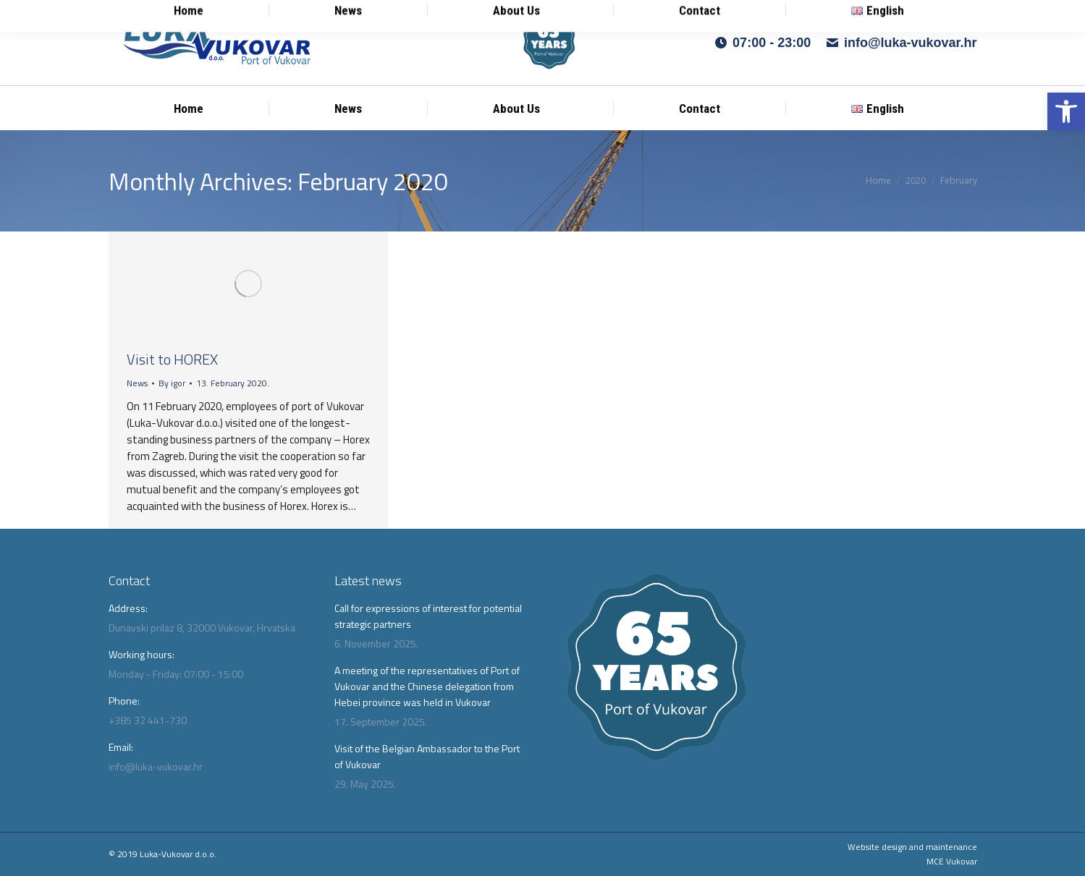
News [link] (137, 383)
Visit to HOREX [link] (172, 359)
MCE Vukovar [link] (951, 861)
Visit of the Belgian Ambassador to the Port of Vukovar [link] (427, 756)
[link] (1066, 111)
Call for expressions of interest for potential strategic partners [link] (428, 616)
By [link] (172, 383)
